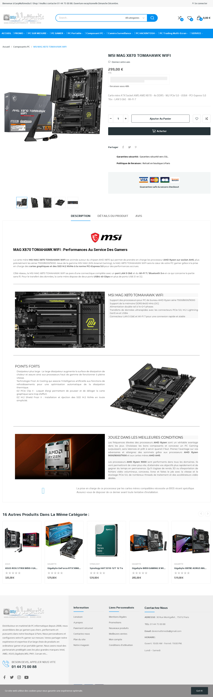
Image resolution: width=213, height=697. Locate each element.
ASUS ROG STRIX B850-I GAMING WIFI (22, 568)
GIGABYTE (52, 564)
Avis (138, 216)
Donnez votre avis (120, 62)
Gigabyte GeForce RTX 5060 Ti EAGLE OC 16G (64, 568)
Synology (95, 564)
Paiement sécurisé (83, 628)
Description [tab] (80, 216)
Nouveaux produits (119, 628)
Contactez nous (82, 633)
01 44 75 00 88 (24, 666)
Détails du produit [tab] (113, 216)
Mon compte (115, 639)
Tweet (129, 147)
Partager (123, 147)
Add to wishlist (197, 118)
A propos (78, 622)
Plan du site (80, 639)
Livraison (78, 616)
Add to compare (206, 118)
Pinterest (136, 147)
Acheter (159, 131)
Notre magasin (81, 645)
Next (208, 514)
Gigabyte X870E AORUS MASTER (191, 568)
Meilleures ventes (118, 633)
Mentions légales (118, 616)
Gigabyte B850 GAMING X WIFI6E (149, 568)
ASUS (7, 564)
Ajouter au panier (160, 118)
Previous (201, 514)
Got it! (199, 690)
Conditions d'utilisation (121, 645)
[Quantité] (118, 119)
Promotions (115, 622)
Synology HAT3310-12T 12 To (106, 568)
